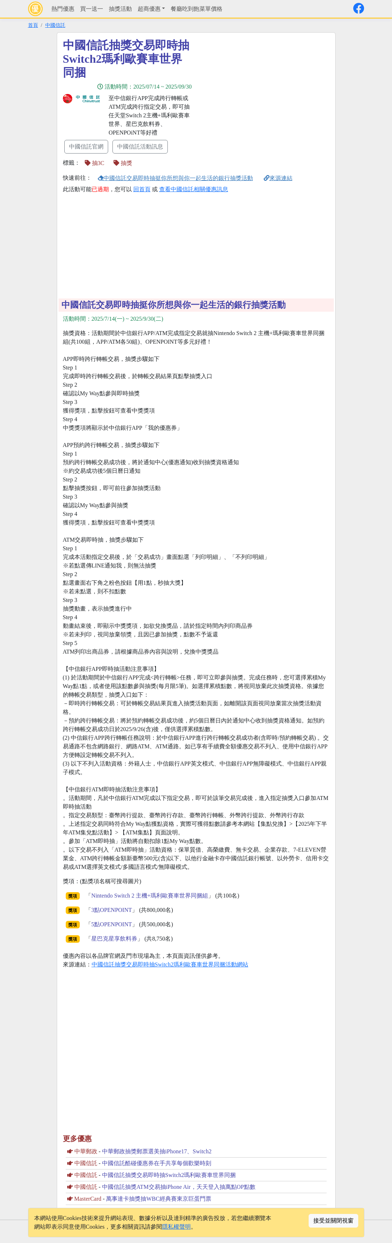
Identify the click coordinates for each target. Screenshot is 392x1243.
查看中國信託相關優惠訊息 (193, 189)
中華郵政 (85, 1151)
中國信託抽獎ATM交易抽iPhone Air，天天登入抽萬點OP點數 (178, 1187)
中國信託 (55, 25)
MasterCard (88, 1199)
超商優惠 (149, 9)
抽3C (95, 163)
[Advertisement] (260, 88)
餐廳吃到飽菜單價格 (196, 9)
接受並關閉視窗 (333, 1221)
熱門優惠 (62, 9)
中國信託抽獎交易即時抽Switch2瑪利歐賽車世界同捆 (169, 1175)
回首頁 (142, 189)
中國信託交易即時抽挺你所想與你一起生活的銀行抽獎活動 (175, 178)
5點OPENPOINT (111, 924)
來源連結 (278, 178)
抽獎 (123, 163)
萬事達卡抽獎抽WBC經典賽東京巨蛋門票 (158, 1199)
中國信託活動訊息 (140, 146)
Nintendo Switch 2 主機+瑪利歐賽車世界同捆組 (149, 896)
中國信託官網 (86, 146)
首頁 (33, 25)
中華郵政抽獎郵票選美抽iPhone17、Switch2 (157, 1151)
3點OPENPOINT (111, 910)
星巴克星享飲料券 (114, 939)
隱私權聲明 (176, 1227)
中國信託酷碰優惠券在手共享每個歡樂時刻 (156, 1163)
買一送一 (91, 9)
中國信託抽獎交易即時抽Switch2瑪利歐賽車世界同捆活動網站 (170, 964)
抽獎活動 (120, 9)
